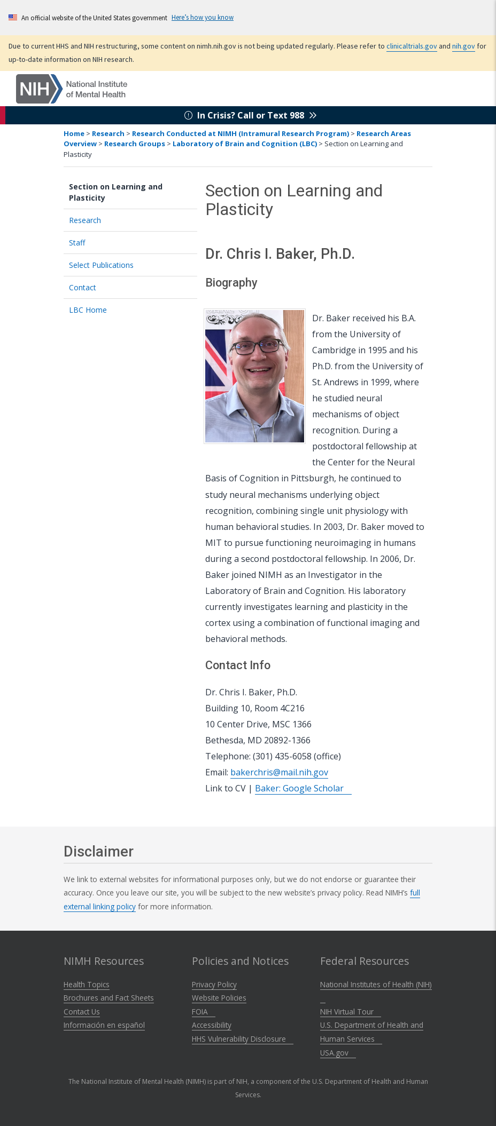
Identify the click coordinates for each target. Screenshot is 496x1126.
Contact (82, 287)
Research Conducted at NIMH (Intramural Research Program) (240, 133)
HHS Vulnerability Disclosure (242, 1039)
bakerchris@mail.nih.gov (279, 772)
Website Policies (219, 998)
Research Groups (134, 143)
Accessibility (211, 1025)
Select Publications (101, 265)
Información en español (104, 1025)
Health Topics (87, 984)
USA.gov (338, 1053)
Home (74, 133)
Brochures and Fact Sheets (109, 998)
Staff (77, 242)
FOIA (203, 1011)
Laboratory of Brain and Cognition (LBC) (245, 143)
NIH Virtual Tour (350, 1011)
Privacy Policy (214, 984)
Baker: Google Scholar (303, 788)
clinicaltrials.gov (429, 46)
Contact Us (82, 1011)
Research (108, 133)
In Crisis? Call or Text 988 (250, 115)
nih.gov (483, 46)
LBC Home (88, 310)
